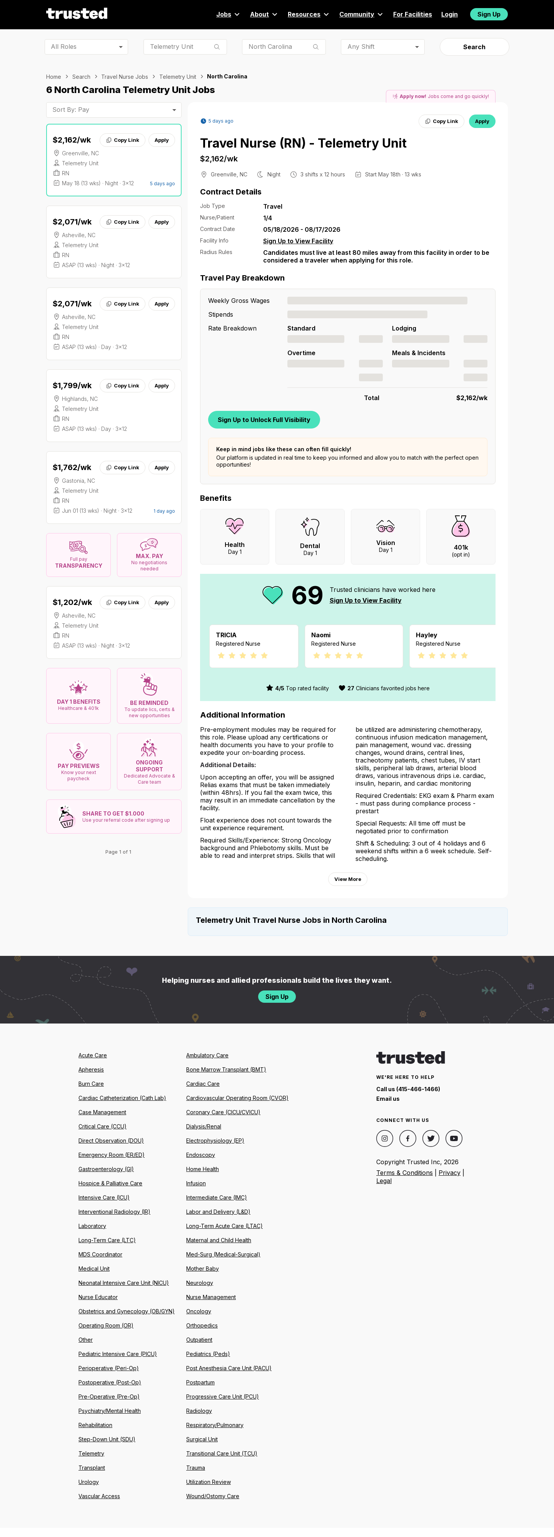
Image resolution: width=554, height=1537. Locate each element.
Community (361, 14)
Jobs (228, 14)
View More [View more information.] (347, 888)
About (264, 14)
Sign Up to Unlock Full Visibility (264, 420)
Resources (309, 14)
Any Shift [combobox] (360, 46)
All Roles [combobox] (64, 46)
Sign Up (489, 14)
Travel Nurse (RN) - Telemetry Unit (303, 143)
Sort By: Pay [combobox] (70, 109)
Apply (162, 140)
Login (449, 14)
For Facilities (412, 14)
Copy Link (122, 140)
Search (474, 47)
